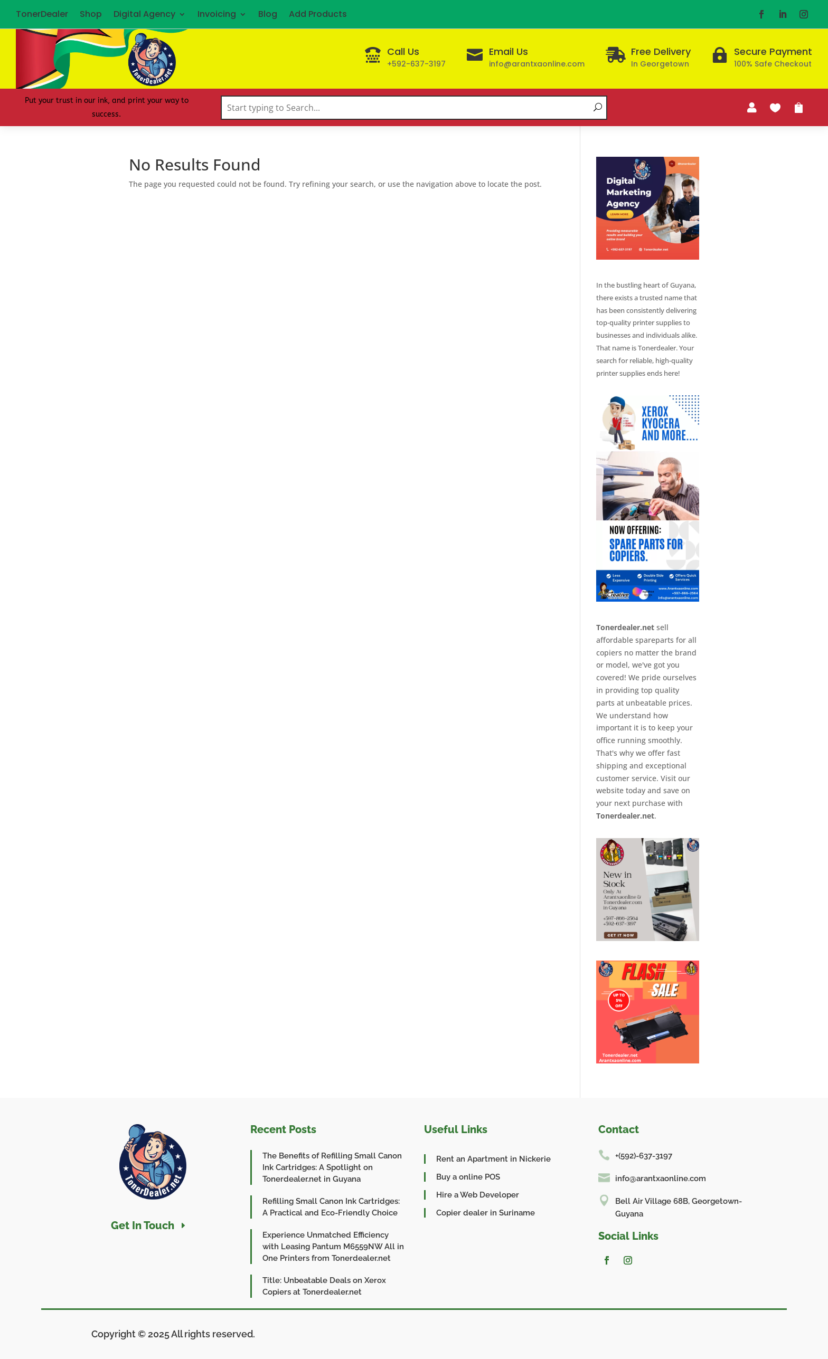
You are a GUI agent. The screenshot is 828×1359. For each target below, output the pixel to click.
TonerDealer (42, 14)
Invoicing (216, 14)
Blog (267, 14)
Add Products (318, 14)
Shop (91, 14)
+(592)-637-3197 (643, 1156)
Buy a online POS (468, 1177)
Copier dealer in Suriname (485, 1213)
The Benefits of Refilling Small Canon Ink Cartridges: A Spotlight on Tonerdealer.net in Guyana (332, 1167)
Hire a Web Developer (477, 1195)
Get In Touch (142, 1225)
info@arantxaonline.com (660, 1178)
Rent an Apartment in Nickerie (493, 1159)
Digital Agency (144, 14)
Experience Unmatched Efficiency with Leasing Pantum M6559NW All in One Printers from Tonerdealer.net (333, 1246)
